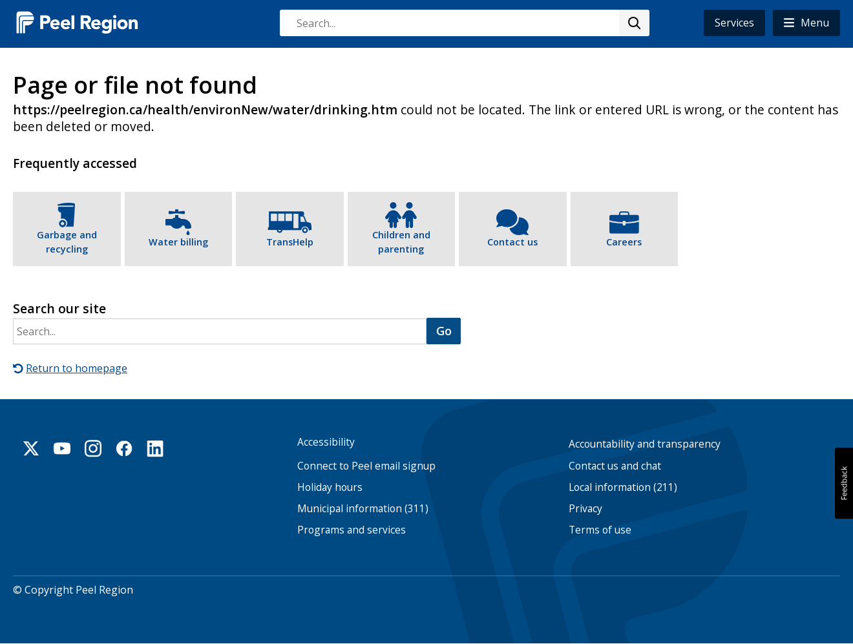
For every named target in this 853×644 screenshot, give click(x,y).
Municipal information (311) (362, 508)
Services (734, 23)
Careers (624, 242)
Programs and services (351, 530)
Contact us (512, 242)
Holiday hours (330, 487)
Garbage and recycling (67, 242)
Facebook (124, 448)
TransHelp (289, 242)
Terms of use (600, 530)
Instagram (93, 448)
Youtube (62, 448)
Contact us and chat (615, 466)
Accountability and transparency (645, 444)
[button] (806, 23)
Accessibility (326, 442)
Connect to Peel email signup (366, 466)
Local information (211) (623, 487)
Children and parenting (401, 242)
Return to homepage (76, 368)
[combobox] (464, 23)
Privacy (585, 508)
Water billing (178, 242)
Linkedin (155, 448)
